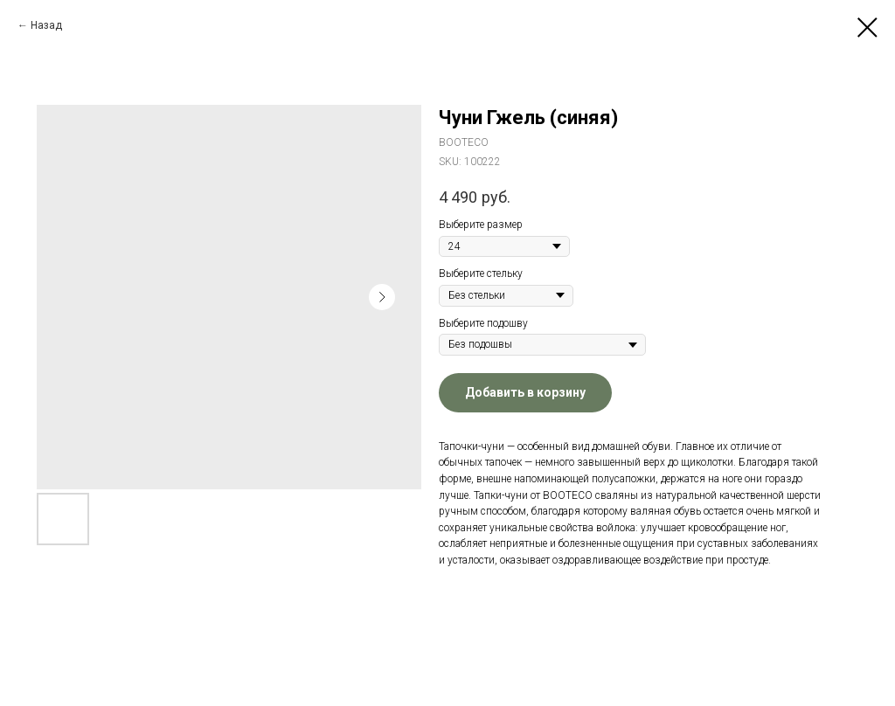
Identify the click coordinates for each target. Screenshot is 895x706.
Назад (46, 25)
